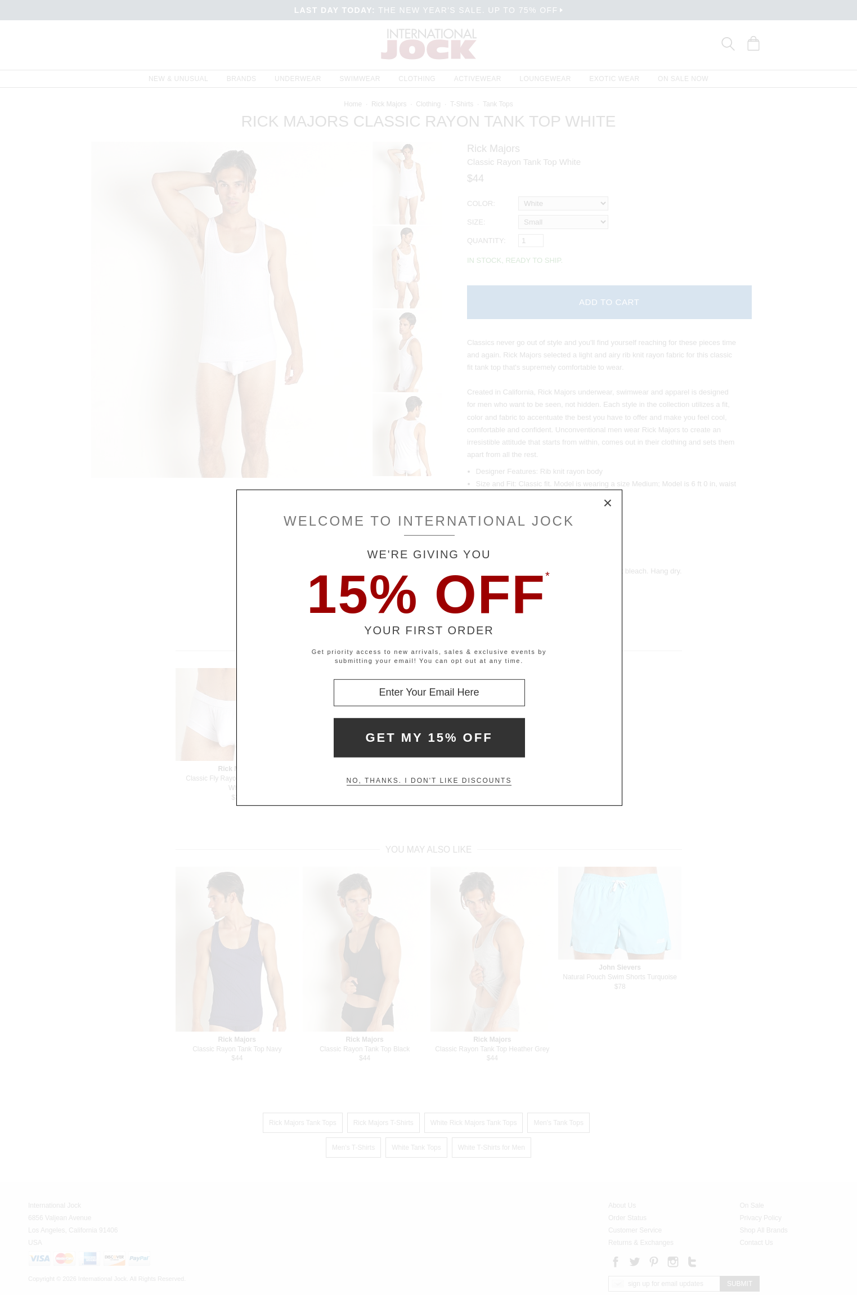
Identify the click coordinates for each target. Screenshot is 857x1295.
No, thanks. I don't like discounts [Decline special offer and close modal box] (429, 781)
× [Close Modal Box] (608, 503)
